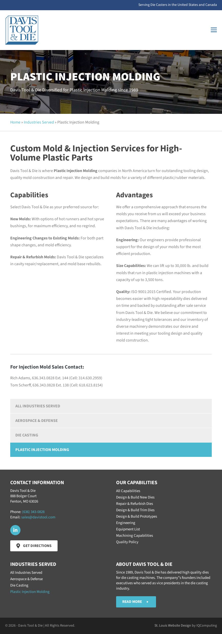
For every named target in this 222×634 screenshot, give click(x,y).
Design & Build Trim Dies (135, 510)
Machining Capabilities (134, 535)
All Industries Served (37, 406)
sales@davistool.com (38, 517)
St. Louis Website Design (172, 625)
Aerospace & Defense (36, 420)
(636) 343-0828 (33, 512)
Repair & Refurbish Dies (134, 503)
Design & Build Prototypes (136, 516)
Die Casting (26, 435)
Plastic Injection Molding (42, 450)
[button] (15, 530)
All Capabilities (128, 491)
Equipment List (128, 529)
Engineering (125, 523)
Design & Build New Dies (135, 497)
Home (15, 122)
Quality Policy (127, 542)
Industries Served (39, 122)
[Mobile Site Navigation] (214, 30)
